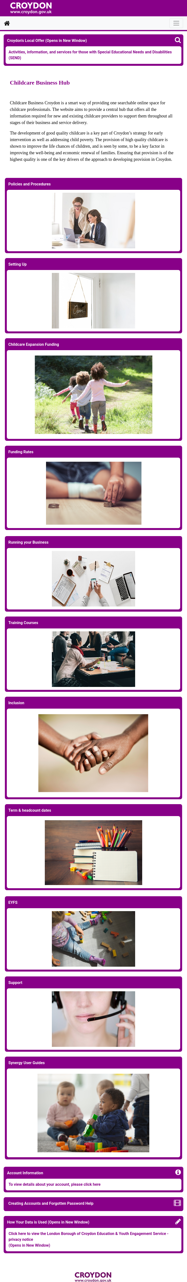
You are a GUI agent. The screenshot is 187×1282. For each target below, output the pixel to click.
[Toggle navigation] (176, 23)
